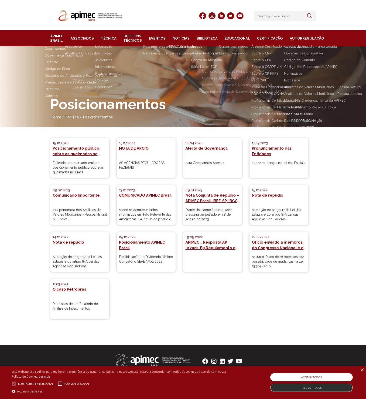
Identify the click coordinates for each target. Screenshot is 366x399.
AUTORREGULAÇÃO (299, 38)
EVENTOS (156, 38)
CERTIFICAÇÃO (264, 38)
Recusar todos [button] (311, 387)
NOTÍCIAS (179, 38)
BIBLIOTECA (204, 38)
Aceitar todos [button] (311, 377)
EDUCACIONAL (233, 38)
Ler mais (45, 377)
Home (55, 117)
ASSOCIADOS (82, 38)
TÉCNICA (107, 38)
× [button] (362, 370)
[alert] (183, 382)
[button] (123, 391)
